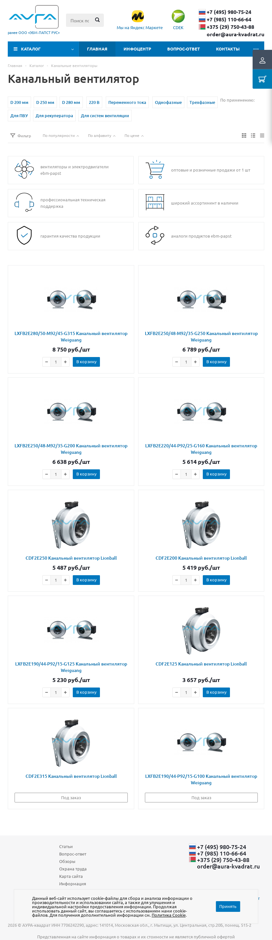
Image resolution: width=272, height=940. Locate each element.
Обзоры (67, 861)
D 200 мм (19, 102)
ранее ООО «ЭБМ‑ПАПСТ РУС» (34, 32)
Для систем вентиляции (105, 115)
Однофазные (168, 102)
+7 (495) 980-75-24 (229, 12)
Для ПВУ (19, 115)
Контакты (228, 48)
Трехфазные (202, 102)
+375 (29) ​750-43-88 (230, 27)
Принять (227, 906)
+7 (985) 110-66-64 (229, 19)
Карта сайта (71, 876)
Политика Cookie (169, 915)
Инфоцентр (137, 48)
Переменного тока (127, 102)
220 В (94, 102)
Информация (72, 883)
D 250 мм (45, 102)
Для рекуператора (54, 115)
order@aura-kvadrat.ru (235, 34)
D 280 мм (71, 102)
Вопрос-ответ (183, 48)
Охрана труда (73, 868)
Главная (97, 48)
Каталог (31, 48)
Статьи (66, 846)
